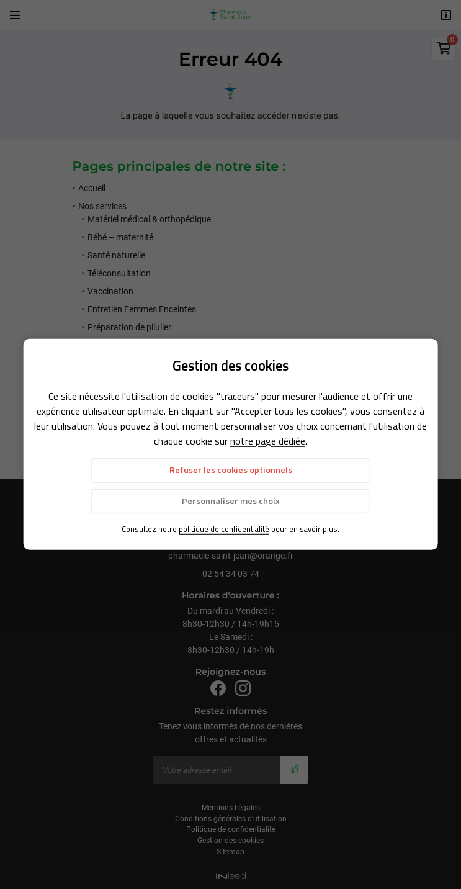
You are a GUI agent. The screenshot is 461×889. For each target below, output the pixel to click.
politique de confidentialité (224, 529)
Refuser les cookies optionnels (230, 470)
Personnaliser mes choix (231, 500)
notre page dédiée (267, 440)
